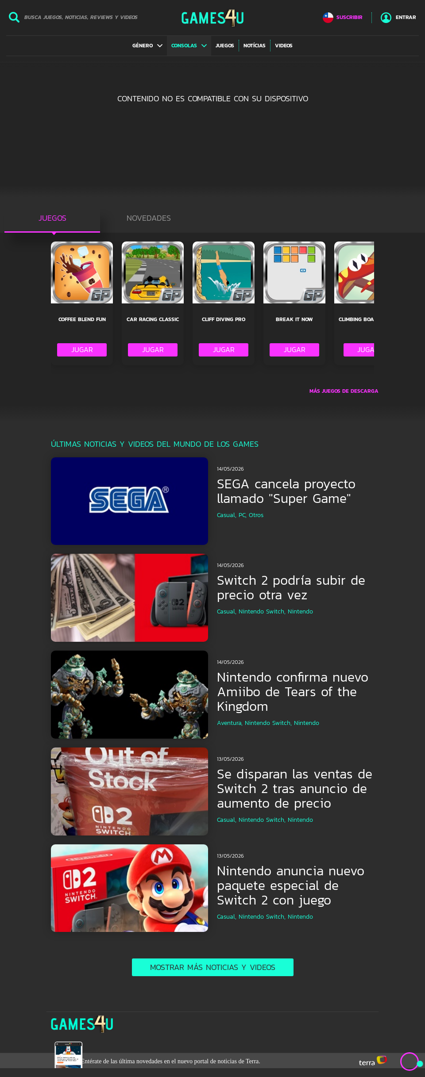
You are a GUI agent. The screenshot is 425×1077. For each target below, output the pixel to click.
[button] (147, 45)
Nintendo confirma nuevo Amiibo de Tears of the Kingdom (292, 691)
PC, (243, 515)
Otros (256, 515)
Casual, (226, 515)
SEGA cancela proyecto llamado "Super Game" (286, 491)
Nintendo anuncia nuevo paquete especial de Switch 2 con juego (290, 885)
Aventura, (230, 723)
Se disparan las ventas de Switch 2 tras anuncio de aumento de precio (294, 788)
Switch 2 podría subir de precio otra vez (291, 587)
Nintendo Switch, (262, 611)
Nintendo (300, 611)
